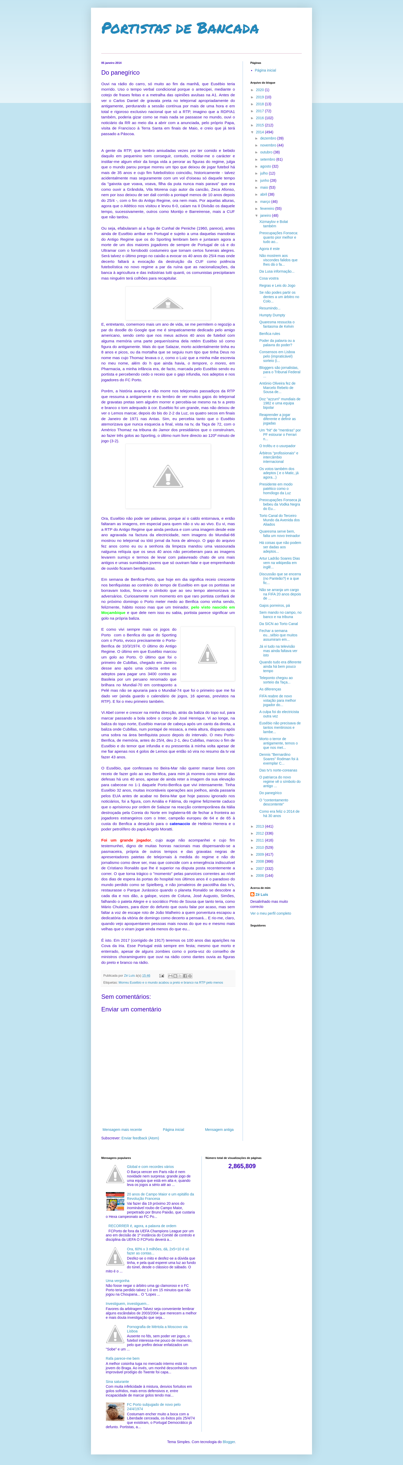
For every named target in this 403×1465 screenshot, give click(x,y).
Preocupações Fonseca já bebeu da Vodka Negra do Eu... (280, 504)
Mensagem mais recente (122, 1130)
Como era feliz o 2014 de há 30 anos (279, 813)
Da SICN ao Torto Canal (278, 624)
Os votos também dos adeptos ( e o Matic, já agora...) (279, 473)
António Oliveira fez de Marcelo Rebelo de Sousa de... (277, 387)
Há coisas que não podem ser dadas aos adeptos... (280, 547)
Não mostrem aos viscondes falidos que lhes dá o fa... (278, 260)
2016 (260, 118)
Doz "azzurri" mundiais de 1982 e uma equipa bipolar (279, 403)
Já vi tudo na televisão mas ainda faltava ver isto (278, 650)
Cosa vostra (269, 278)
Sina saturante (117, 1382)
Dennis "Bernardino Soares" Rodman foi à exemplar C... (278, 758)
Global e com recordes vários (150, 1167)
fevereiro (267, 208)
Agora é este (269, 249)
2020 (260, 90)
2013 (260, 826)
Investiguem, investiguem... (128, 1304)
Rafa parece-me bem (123, 1358)
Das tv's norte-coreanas (278, 770)
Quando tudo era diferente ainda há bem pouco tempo (280, 666)
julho (264, 173)
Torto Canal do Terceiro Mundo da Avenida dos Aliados (279, 520)
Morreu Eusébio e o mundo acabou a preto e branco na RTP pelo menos (171, 982)
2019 (260, 97)
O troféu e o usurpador (277, 446)
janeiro (266, 215)
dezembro (268, 138)
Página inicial (173, 1130)
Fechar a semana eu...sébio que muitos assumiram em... (278, 635)
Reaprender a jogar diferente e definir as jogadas (277, 419)
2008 (260, 861)
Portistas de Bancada (180, 27)
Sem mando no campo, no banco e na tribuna (280, 614)
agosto (266, 166)
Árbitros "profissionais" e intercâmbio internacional (278, 457)
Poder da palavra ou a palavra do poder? (277, 343)
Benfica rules (269, 334)
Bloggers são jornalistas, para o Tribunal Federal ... (279, 372)
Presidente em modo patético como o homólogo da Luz (275, 488)
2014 (260, 132)
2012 (260, 833)
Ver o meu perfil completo (270, 913)
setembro (268, 159)
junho (265, 180)
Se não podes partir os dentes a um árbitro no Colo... (279, 296)
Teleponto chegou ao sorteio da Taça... (276, 680)
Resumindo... (269, 308)
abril (264, 194)
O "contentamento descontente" (273, 802)
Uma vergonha (118, 1281)
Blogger (229, 1442)
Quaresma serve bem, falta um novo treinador (279, 533)
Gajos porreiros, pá (274, 605)
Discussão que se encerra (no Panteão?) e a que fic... (280, 578)
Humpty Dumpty (272, 315)
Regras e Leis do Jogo (277, 285)
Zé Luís (261, 894)
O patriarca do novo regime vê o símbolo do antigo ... (280, 781)
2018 (260, 104)
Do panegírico (270, 793)
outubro (266, 152)
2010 (260, 847)
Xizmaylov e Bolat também (273, 224)
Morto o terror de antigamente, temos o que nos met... (278, 743)
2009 (260, 854)
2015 (260, 125)
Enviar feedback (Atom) (140, 1138)
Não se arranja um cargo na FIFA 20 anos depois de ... (280, 594)
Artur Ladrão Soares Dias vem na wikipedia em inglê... (279, 562)
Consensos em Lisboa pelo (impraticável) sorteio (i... (277, 356)
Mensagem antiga (219, 1130)
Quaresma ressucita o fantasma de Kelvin (277, 324)
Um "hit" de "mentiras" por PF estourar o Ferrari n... (280, 434)
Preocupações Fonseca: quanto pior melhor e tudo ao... (278, 237)
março (265, 202)
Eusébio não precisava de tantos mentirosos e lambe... (280, 727)
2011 (260, 840)
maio (264, 187)
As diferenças (270, 689)
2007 (260, 868)
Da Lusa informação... (277, 271)
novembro (268, 145)
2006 (260, 875)
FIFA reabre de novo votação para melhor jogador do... (277, 700)
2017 (260, 111)
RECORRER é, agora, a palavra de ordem (142, 1226)
